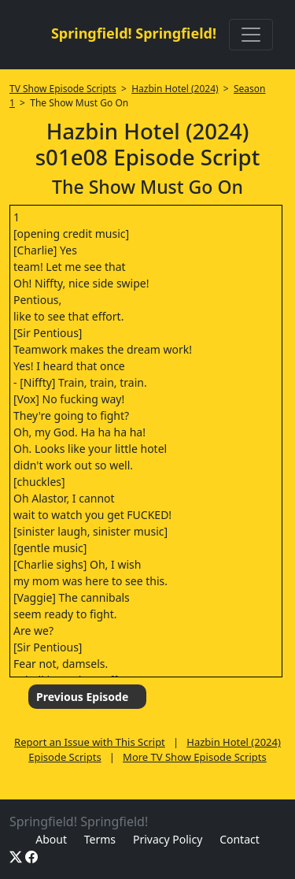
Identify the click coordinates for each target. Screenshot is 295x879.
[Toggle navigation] (251, 34)
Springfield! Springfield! (133, 33)
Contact (239, 839)
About (51, 839)
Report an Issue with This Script (89, 742)
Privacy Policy (167, 839)
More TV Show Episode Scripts (195, 757)
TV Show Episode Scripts (62, 88)
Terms (100, 839)
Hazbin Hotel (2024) (174, 88)
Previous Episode (82, 696)
